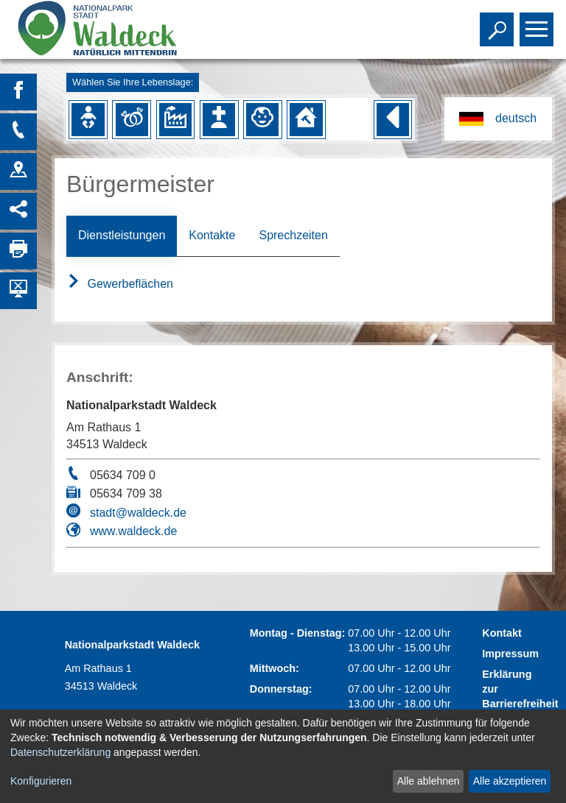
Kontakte (212, 235)
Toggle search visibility (498, 22)
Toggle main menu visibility (538, 22)
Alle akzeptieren (510, 781)
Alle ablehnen (428, 781)
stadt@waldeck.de (138, 512)
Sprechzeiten (293, 235)
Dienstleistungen (121, 235)
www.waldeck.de (133, 531)
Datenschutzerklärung (60, 752)
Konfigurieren (40, 781)
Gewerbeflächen (119, 283)
